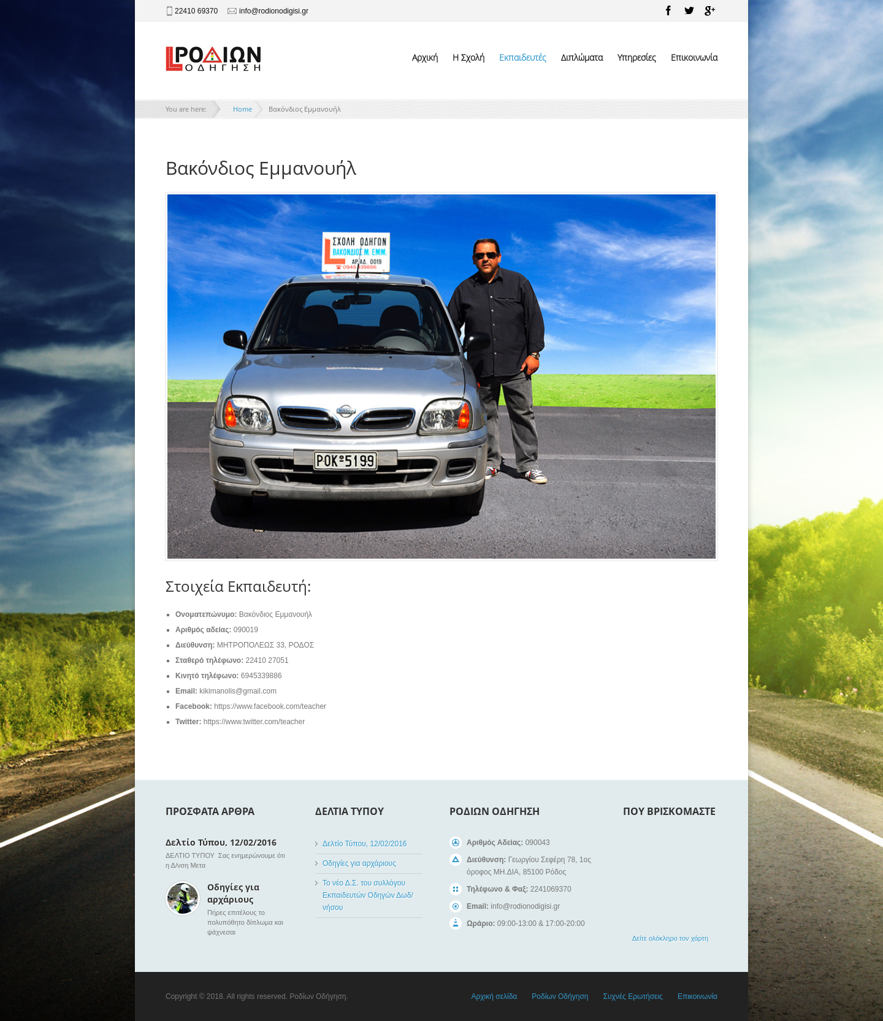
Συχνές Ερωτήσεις (632, 996)
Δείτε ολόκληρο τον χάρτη (670, 938)
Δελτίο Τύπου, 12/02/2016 (221, 842)
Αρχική (425, 57)
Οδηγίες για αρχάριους (233, 893)
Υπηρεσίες (636, 57)
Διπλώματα (582, 57)
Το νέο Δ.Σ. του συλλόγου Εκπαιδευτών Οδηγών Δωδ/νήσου (368, 895)
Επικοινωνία (694, 57)
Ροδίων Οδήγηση (560, 996)
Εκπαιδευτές (522, 57)
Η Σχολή (468, 57)
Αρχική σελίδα (494, 996)
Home (242, 108)
